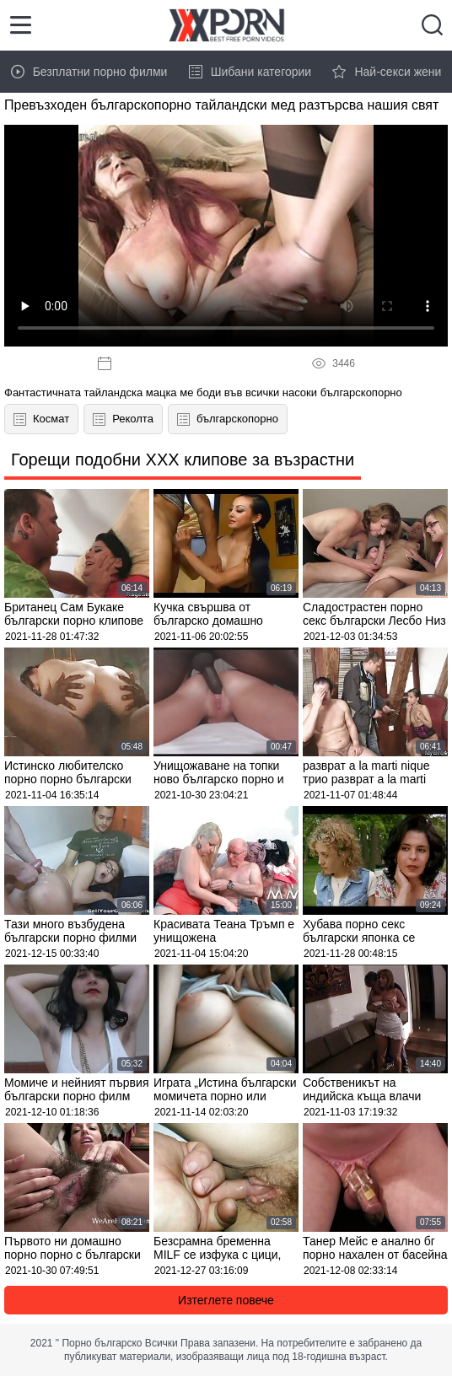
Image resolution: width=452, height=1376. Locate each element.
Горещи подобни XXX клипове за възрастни (182, 459)
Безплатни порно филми (89, 71)
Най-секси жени (386, 71)
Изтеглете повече (226, 1300)
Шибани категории (250, 71)
